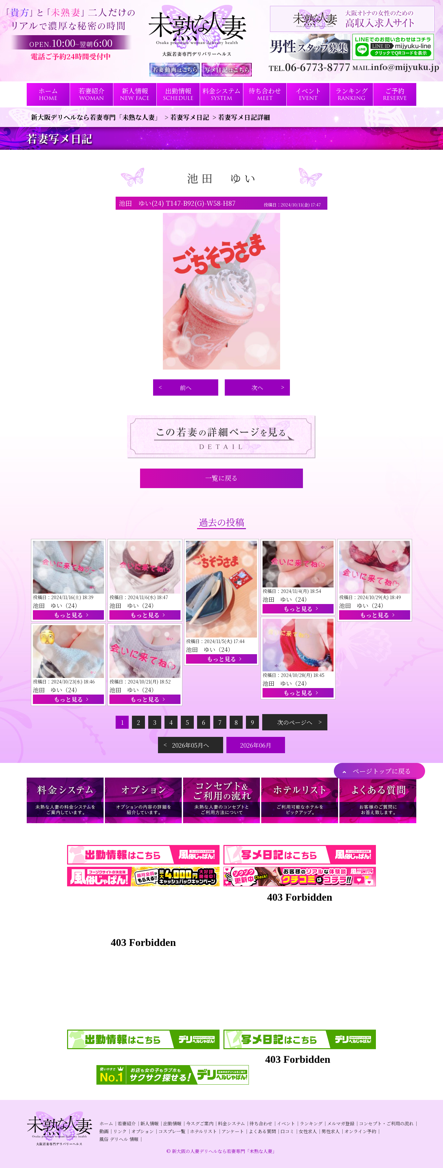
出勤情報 (172, 1123)
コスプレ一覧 (171, 1131)
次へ (257, 387)
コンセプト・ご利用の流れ (386, 1123)
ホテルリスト (203, 1131)
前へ (186, 387)
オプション (142, 1131)
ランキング (311, 1123)
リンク (120, 1131)
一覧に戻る (221, 478)
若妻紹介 (127, 1123)
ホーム (106, 1123)
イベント (286, 1123)
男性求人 (331, 1131)
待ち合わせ (261, 1123)
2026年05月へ (190, 745)
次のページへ (294, 722)
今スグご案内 (199, 1123)
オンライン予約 (360, 1131)
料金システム (231, 1123)
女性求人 (308, 1131)
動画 (103, 1131)
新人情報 (149, 1123)
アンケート (233, 1131)
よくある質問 (262, 1131)
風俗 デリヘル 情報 (118, 1139)
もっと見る (68, 615)
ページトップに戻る (382, 771)
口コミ (287, 1131)
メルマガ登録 (340, 1123)
